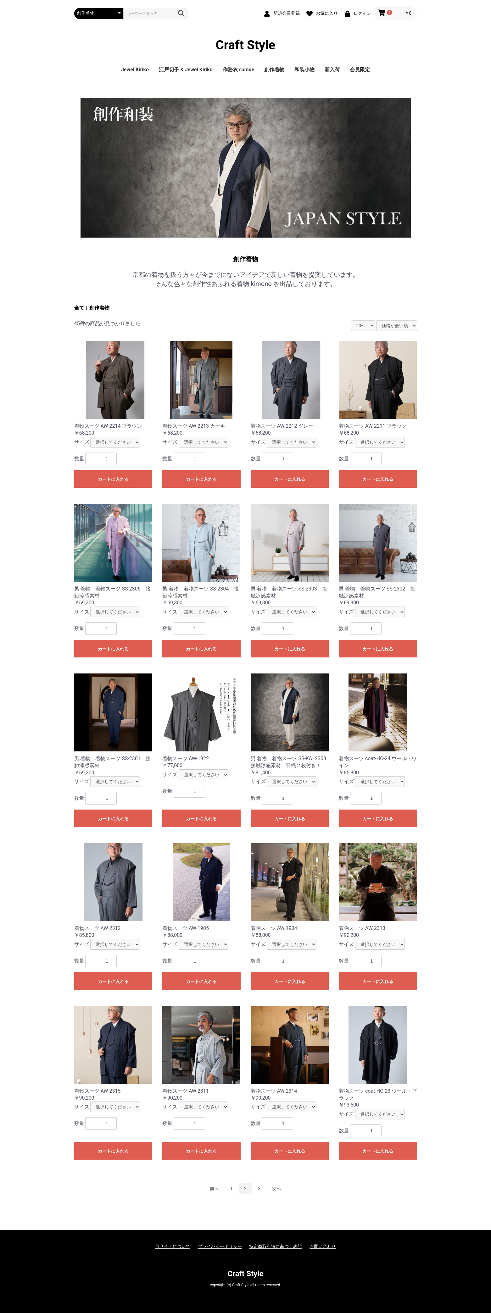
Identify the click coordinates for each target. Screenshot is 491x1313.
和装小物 (304, 70)
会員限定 (360, 70)
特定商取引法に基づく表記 (275, 1246)
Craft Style (246, 45)
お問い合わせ (323, 1246)
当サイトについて (172, 1246)
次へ (276, 1188)
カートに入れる (113, 479)
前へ (214, 1188)
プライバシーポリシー (220, 1246)
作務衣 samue (238, 70)
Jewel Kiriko (135, 70)
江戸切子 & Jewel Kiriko (186, 70)
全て (79, 308)
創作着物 (274, 70)
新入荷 (332, 70)
